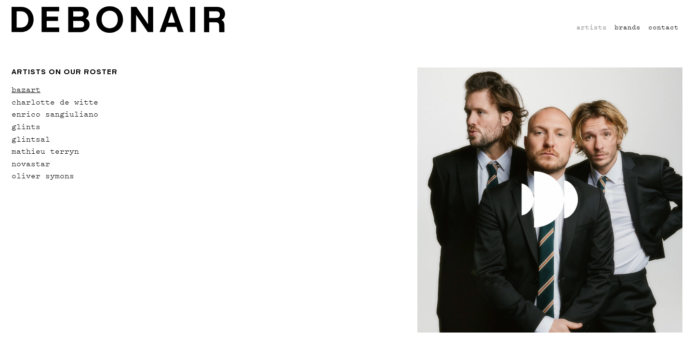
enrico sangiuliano (55, 113)
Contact (663, 26)
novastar (31, 163)
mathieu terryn (45, 151)
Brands (627, 26)
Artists (591, 26)
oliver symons (43, 175)
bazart (26, 89)
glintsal (31, 138)
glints (26, 126)
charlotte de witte (55, 101)
